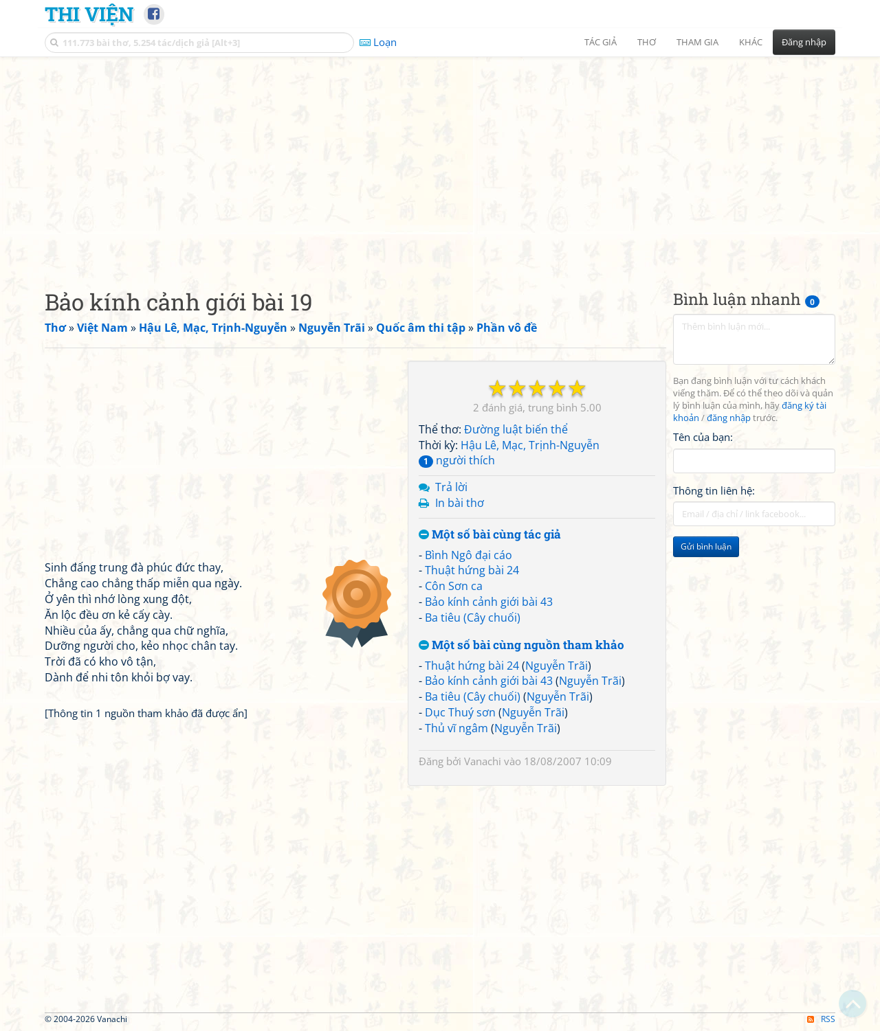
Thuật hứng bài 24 (472, 570)
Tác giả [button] (600, 42)
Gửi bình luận (706, 546)
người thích (457, 460)
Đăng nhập (804, 42)
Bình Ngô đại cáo (468, 555)
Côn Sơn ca (454, 585)
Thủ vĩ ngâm (456, 728)
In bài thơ (459, 502)
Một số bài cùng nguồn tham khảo (521, 645)
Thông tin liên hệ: (714, 490)
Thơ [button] (646, 42)
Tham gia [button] (697, 42)
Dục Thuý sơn (460, 712)
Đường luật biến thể (516, 429)
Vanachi (482, 761)
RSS (821, 1019)
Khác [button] (750, 42)
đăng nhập (729, 418)
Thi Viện (89, 14)
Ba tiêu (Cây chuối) (472, 617)
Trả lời (451, 487)
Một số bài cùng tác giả (490, 534)
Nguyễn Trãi (556, 665)
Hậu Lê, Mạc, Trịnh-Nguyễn (530, 445)
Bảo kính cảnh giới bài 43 (489, 601)
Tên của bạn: (703, 437)
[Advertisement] (440, 161)
